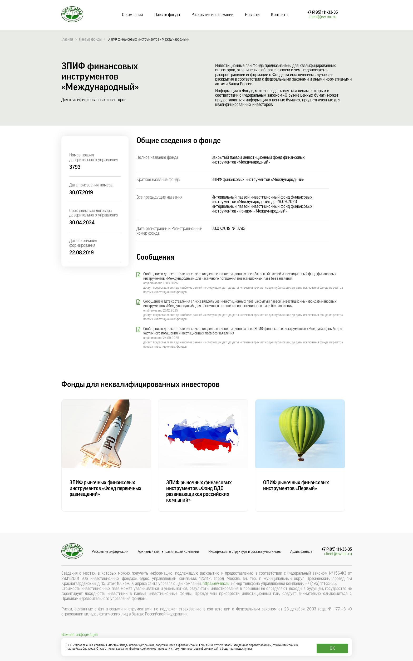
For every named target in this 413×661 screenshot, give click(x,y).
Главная (67, 39)
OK (332, 648)
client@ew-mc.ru (322, 17)
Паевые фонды (167, 15)
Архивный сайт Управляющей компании (168, 552)
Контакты (279, 15)
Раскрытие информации (212, 15)
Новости (252, 15)
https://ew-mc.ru (216, 583)
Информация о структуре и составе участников (244, 552)
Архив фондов (301, 552)
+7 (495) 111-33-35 (322, 12)
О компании (132, 15)
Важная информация (79, 635)
